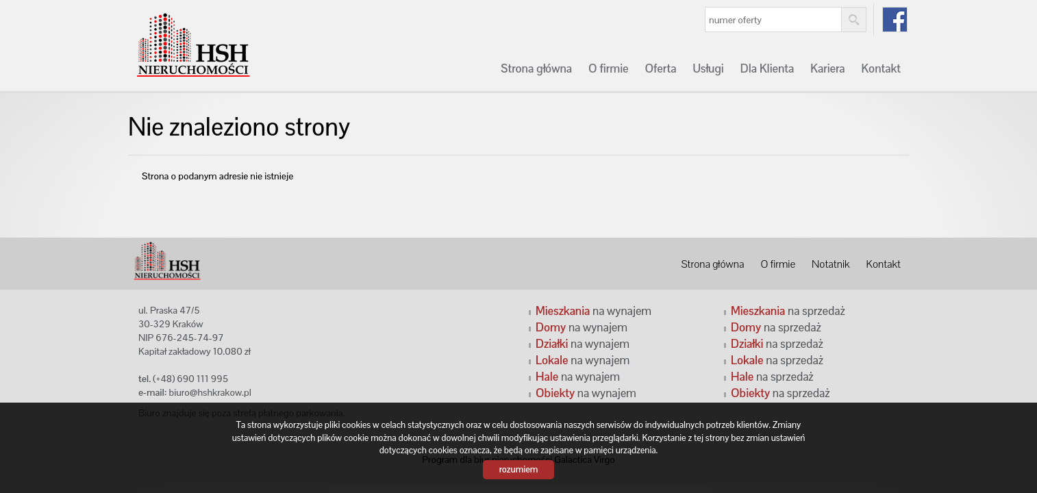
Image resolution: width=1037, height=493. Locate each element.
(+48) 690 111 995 (190, 378)
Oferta (660, 68)
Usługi (707, 68)
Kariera (827, 68)
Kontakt (881, 68)
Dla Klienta (767, 68)
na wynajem (593, 310)
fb (895, 19)
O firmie (608, 68)
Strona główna (536, 68)
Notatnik (830, 264)
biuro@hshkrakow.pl (209, 392)
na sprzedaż (788, 310)
